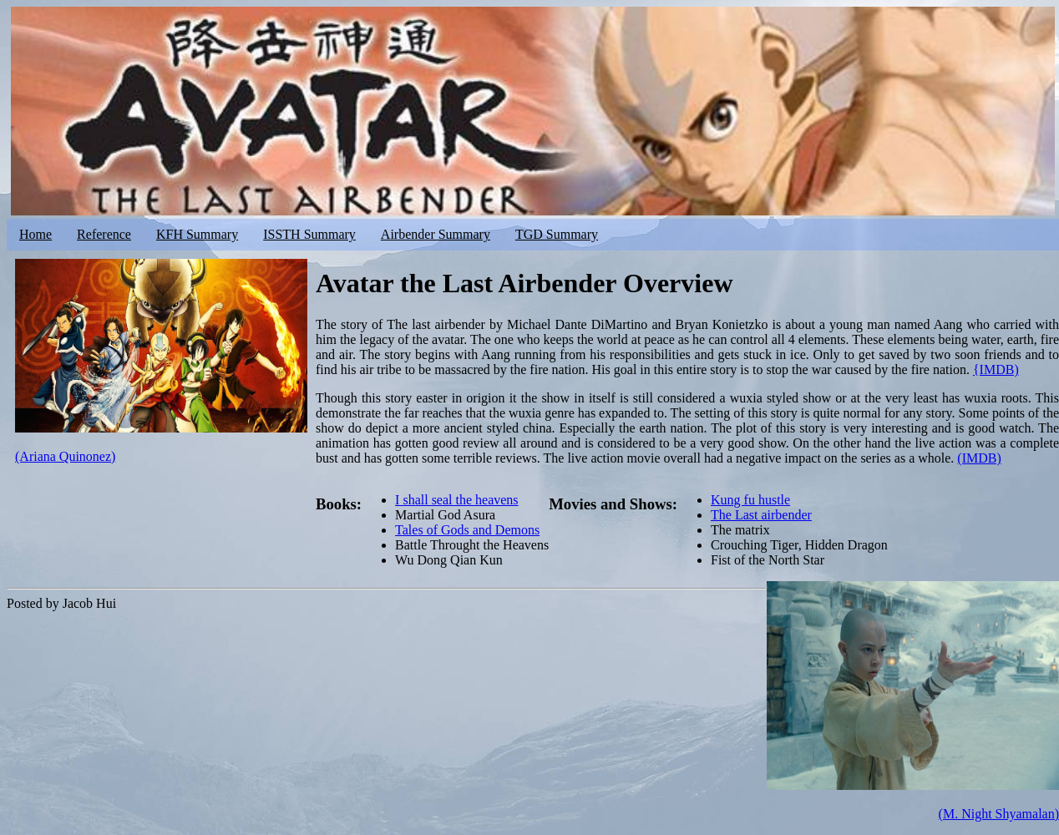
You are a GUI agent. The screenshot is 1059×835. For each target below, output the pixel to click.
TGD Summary (556, 234)
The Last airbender (761, 515)
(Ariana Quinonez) (65, 456)
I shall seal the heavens (457, 500)
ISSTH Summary (309, 234)
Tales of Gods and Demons (467, 530)
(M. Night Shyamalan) (999, 814)
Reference (104, 234)
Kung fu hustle (750, 500)
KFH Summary (197, 234)
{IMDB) (996, 369)
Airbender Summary (435, 234)
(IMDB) (979, 458)
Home (35, 234)
